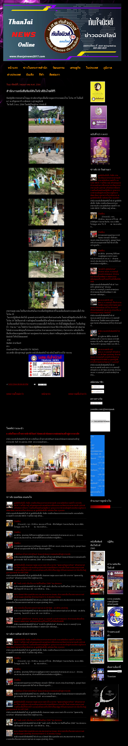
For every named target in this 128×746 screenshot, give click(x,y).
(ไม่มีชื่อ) (17, 521)
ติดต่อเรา (54, 74)
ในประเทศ (92, 67)
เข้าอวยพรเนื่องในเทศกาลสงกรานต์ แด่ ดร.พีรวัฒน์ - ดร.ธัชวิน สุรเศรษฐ (41, 608)
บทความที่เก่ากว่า (77, 393)
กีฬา (41, 74)
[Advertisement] (46, 411)
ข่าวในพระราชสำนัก (35, 67)
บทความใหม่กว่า (15, 393)
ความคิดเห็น (97, 391)
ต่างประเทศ (14, 74)
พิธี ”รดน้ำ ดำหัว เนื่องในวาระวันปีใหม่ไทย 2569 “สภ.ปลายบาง (38, 583)
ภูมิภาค (107, 67)
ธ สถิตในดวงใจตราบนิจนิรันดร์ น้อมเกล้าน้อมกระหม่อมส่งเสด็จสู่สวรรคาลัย (42, 433)
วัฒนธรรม (59, 67)
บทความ (96, 387)
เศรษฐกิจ (75, 67)
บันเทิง (30, 74)
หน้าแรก (13, 67)
